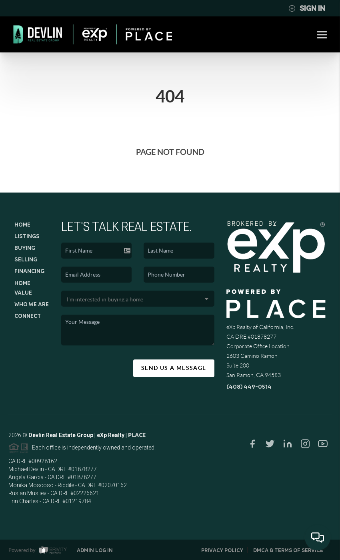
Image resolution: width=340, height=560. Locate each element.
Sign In (306, 8)
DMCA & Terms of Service (288, 550)
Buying (24, 248)
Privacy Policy (222, 550)
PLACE (137, 437)
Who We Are (31, 304)
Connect (27, 316)
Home (22, 224)
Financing (29, 271)
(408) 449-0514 (249, 386)
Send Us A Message (173, 368)
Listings (27, 236)
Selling (25, 259)
